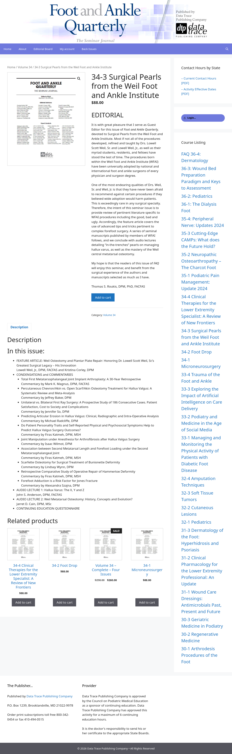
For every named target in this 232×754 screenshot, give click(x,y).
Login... (190, 117)
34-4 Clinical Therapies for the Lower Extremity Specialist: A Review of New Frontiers (201, 310)
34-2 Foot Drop (196, 352)
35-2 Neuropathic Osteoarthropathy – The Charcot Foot (201, 260)
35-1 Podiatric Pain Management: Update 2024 (200, 281)
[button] (79, 78)
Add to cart (103, 297)
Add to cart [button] (23, 602)
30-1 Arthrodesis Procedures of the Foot (199, 655)
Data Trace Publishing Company (49, 696)
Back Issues (89, 49)
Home (7, 49)
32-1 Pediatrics (196, 522)
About (22, 49)
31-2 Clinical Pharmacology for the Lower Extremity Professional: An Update (201, 571)
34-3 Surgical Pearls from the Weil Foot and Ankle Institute (201, 337)
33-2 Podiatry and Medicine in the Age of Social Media (201, 423)
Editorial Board (43, 49)
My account (67, 49)
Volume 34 (25, 67)
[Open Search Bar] (227, 48)
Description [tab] (19, 327)
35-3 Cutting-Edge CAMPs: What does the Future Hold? (200, 239)
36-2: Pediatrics (196, 196)
